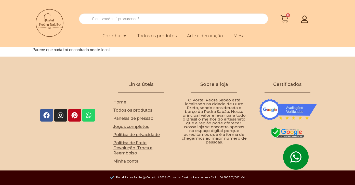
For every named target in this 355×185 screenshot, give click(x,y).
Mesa (239, 35)
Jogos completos (131, 126)
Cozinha (115, 36)
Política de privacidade (136, 134)
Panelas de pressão (133, 118)
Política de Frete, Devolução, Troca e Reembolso (132, 147)
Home (119, 102)
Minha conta (126, 161)
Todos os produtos (157, 35)
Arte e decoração (205, 35)
